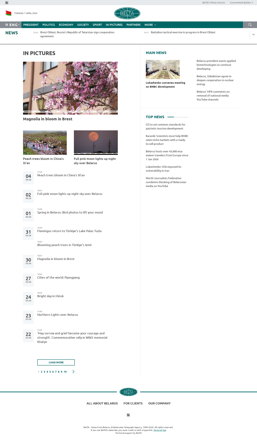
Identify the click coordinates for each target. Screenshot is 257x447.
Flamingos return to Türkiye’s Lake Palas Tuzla (69, 231)
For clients (133, 403)
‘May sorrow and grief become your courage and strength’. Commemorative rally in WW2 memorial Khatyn (72, 337)
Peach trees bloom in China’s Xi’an (43, 161)
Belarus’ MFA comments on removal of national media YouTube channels (213, 95)
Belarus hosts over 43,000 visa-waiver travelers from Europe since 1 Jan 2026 (167, 155)
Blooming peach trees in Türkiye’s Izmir (64, 245)
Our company (159, 403)
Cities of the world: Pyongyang (58, 277)
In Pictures (114, 24)
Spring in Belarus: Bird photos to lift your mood (70, 212)
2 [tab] (178, 115)
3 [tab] (185, 115)
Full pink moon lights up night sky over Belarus (95, 161)
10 (65, 371)
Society (83, 24)
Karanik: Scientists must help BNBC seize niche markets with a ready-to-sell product (167, 139)
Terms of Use (159, 430)
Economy (66, 24)
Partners (134, 24)
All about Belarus (102, 403)
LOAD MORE (56, 362)
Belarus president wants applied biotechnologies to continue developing (216, 64)
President (31, 24)
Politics (48, 24)
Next (73, 371)
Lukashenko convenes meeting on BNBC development (165, 84)
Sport (97, 24)
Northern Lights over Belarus (57, 314)
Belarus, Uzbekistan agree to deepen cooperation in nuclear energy (215, 80)
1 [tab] (170, 115)
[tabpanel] (167, 157)
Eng (13, 25)
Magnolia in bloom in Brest (47, 119)
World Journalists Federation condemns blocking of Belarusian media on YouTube (166, 182)
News (11, 32)
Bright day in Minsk (50, 296)
